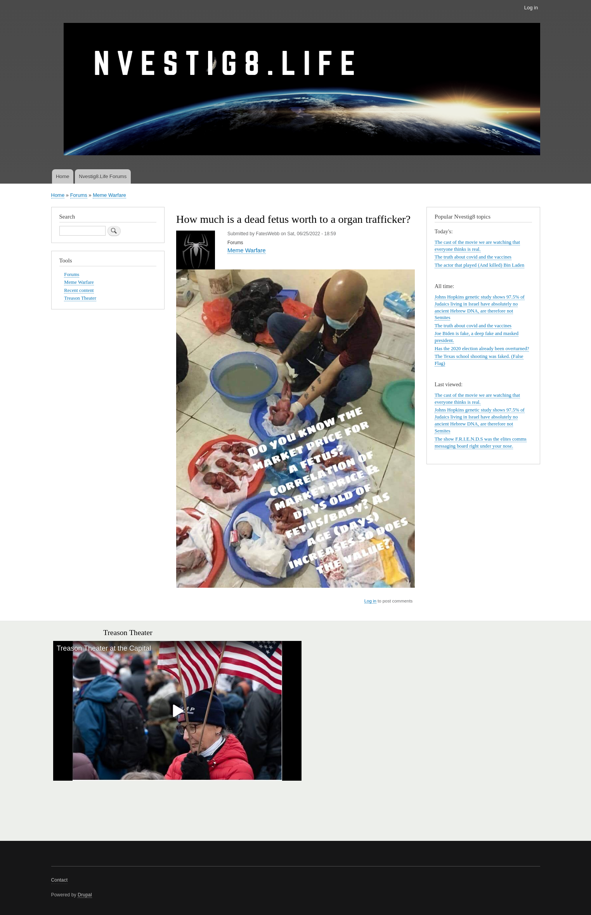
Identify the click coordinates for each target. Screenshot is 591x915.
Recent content (79, 290)
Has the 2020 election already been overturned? (482, 348)
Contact (59, 880)
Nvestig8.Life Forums (103, 176)
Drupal (85, 895)
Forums (78, 195)
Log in (531, 7)
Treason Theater (80, 298)
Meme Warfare (109, 195)
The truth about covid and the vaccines (473, 257)
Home (62, 176)
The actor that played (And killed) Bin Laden (479, 265)
